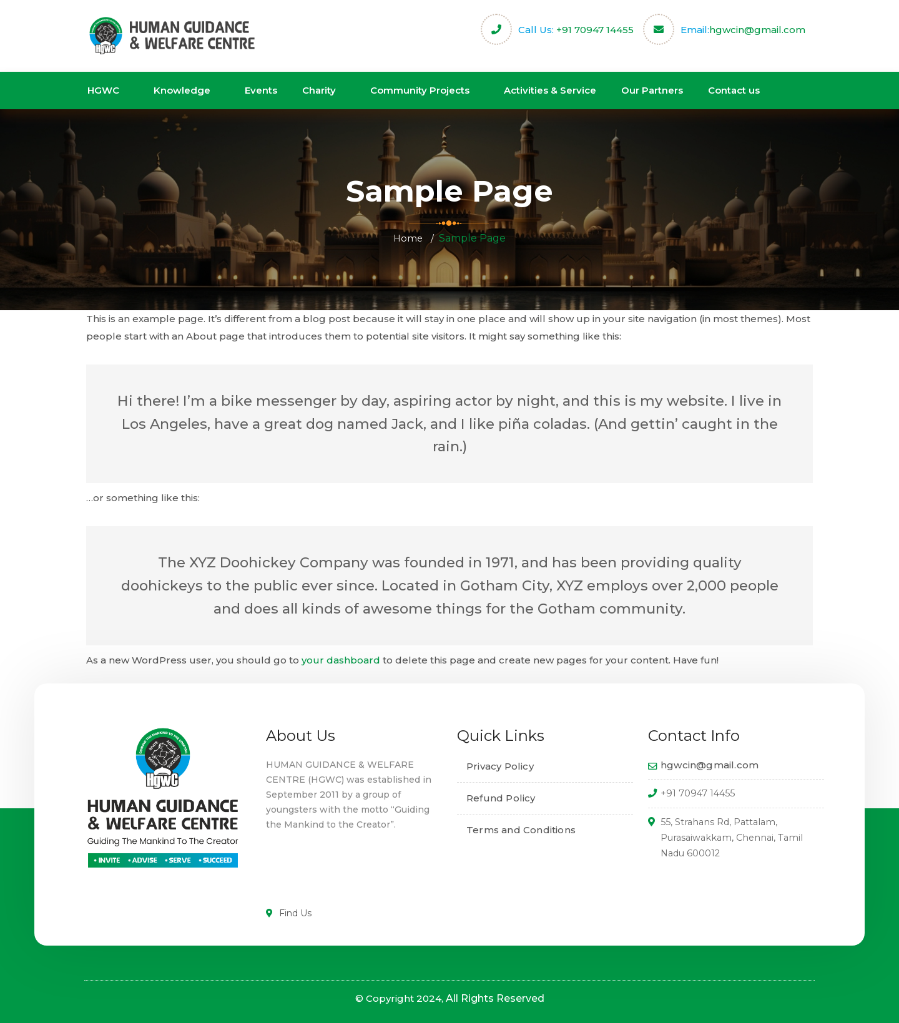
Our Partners (652, 90)
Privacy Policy (500, 766)
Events (261, 90)
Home (408, 238)
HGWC (103, 90)
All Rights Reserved (495, 998)
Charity (319, 90)
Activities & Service (550, 90)
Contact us (734, 90)
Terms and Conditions (521, 830)
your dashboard (341, 660)
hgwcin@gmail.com (757, 30)
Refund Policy (501, 798)
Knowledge (182, 90)
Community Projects (419, 90)
